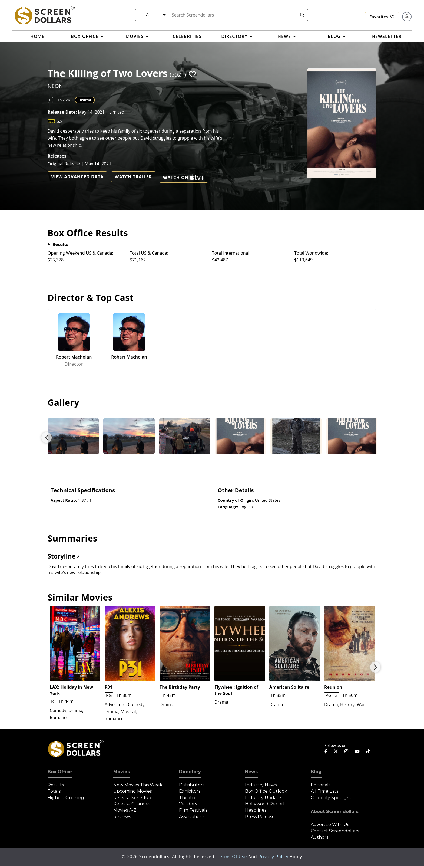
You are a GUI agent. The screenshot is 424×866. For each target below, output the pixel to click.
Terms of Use (232, 857)
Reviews (122, 816)
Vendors (188, 803)
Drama (84, 99)
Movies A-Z (125, 810)
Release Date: (62, 112)
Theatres (188, 797)
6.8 (60, 121)
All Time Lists (324, 791)
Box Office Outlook (266, 791)
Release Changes (131, 803)
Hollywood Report (265, 803)
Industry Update (263, 797)
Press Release (260, 816)
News (251, 771)
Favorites (382, 16)
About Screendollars (335, 811)
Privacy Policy (274, 857)
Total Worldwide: (311, 253)
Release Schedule (133, 797)
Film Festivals (193, 810)
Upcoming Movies (132, 791)
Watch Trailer (133, 177)
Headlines (255, 810)
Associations (191, 816)
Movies (121, 771)
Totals (54, 791)
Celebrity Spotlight (331, 797)
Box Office (60, 771)
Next (375, 667)
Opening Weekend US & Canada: (80, 253)
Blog (316, 771)
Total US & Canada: (149, 253)
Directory (190, 771)
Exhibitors (189, 791)
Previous (46, 437)
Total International (230, 253)
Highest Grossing (66, 797)
